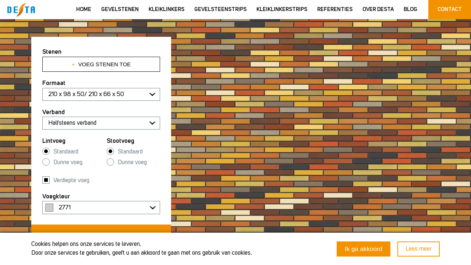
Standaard (65, 152)
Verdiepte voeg (71, 180)
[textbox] (101, 208)
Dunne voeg (67, 162)
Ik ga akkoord (363, 248)
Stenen (51, 52)
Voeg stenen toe (101, 64)
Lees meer (419, 249)
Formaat (53, 83)
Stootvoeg (120, 141)
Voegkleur (56, 197)
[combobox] (101, 207)
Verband (53, 112)
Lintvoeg (53, 141)
